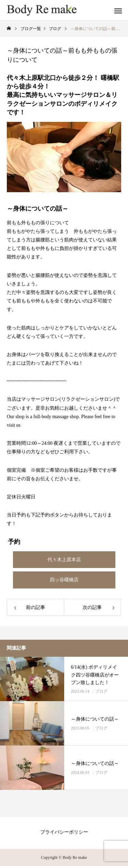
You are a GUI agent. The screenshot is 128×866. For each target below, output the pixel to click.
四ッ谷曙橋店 (64, 579)
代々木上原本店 (64, 559)
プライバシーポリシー (64, 832)
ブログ (101, 691)
